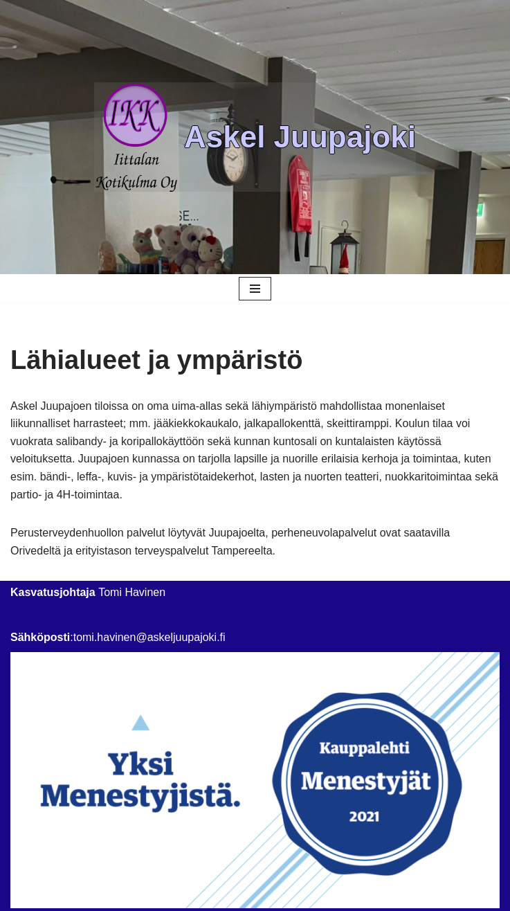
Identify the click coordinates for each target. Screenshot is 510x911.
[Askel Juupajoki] (255, 137)
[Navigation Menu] (255, 288)
